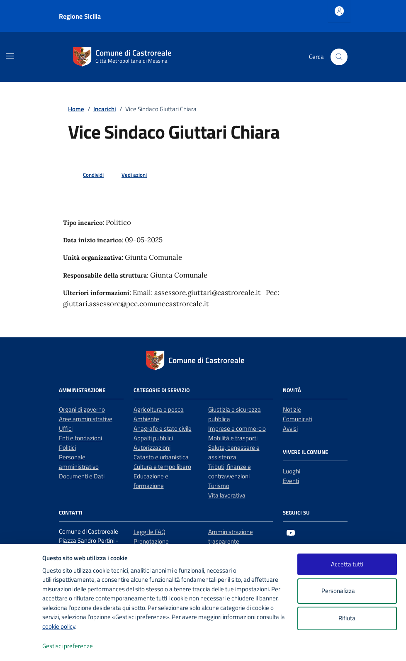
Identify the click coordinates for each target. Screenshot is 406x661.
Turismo (218, 485)
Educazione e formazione (151, 480)
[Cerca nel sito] (339, 57)
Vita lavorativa (227, 495)
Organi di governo (82, 409)
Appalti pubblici (153, 438)
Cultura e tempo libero (162, 466)
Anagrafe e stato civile (163, 428)
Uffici (66, 428)
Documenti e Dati (82, 476)
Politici (67, 447)
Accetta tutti (347, 564)
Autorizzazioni (152, 447)
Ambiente (146, 419)
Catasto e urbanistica (161, 457)
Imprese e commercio (237, 428)
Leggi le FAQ (149, 532)
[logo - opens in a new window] (21, 646)
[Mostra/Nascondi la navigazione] (10, 56)
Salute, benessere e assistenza (234, 452)
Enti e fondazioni (80, 438)
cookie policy (58, 626)
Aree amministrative (85, 419)
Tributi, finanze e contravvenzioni (229, 471)
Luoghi (291, 471)
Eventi (291, 480)
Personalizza (346, 591)
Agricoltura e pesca (159, 409)
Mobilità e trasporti (233, 438)
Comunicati (297, 419)
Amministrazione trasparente (230, 536)
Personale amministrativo (79, 461)
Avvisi (290, 428)
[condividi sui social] (86, 175)
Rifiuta (346, 618)
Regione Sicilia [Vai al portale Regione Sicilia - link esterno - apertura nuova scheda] (80, 16)
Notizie (292, 409)
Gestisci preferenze (76, 646)
